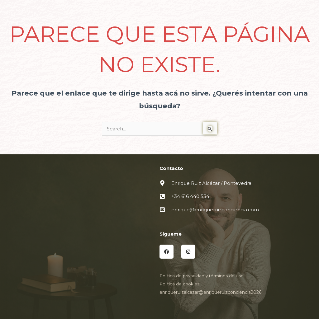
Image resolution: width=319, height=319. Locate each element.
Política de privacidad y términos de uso (203, 276)
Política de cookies (180, 284)
